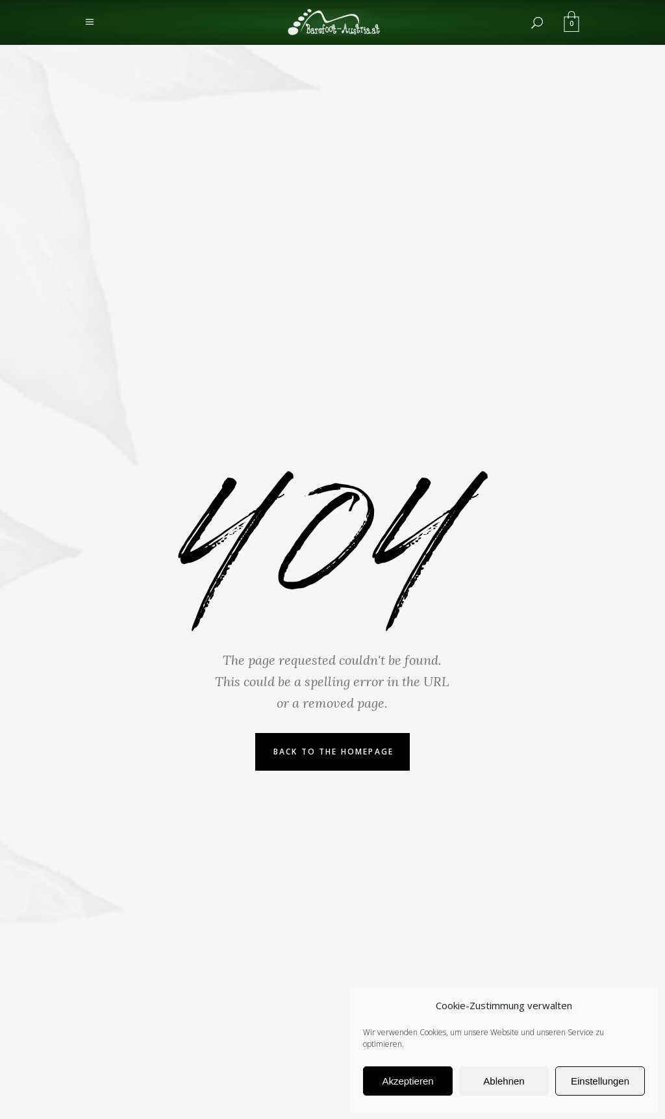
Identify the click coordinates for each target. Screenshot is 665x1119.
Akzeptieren (407, 1081)
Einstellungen (600, 1081)
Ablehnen (503, 1081)
